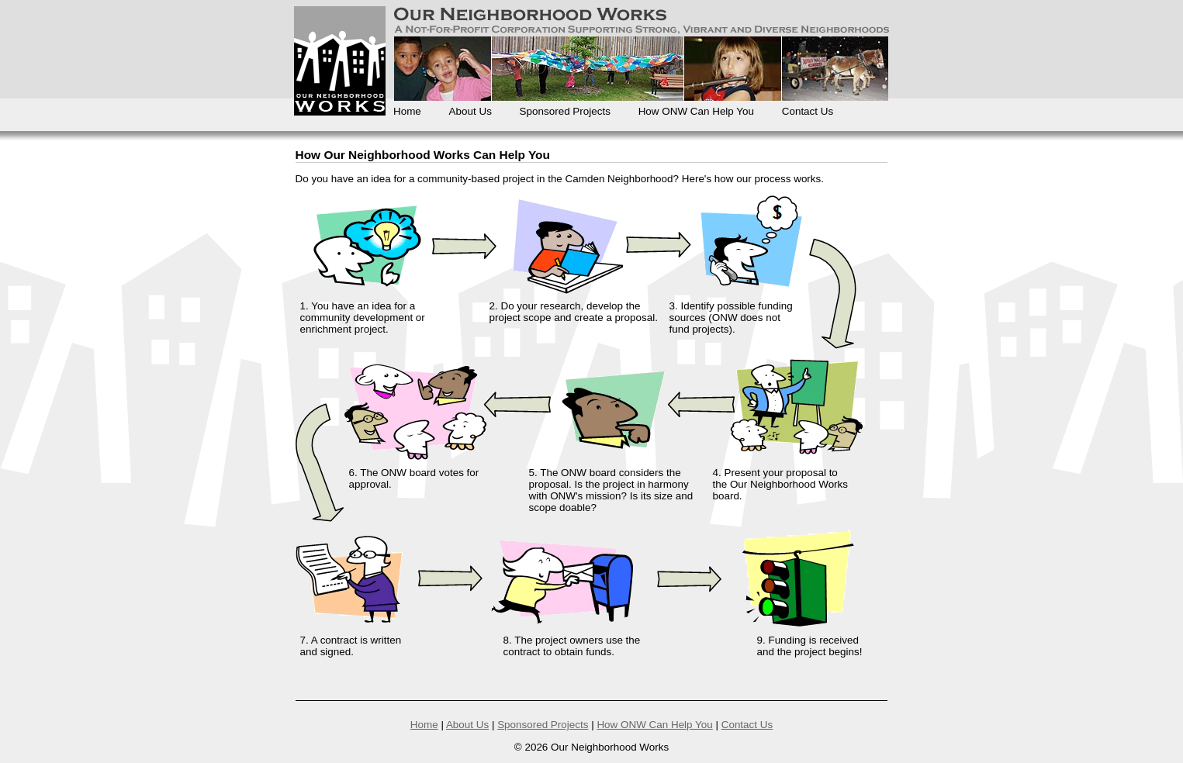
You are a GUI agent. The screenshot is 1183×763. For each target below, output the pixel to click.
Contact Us (807, 111)
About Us (470, 111)
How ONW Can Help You (696, 111)
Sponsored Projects (565, 111)
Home (407, 111)
